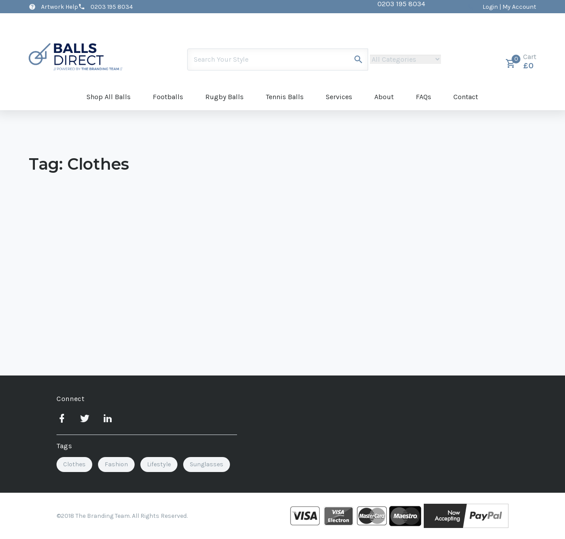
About (384, 97)
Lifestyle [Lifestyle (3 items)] (159, 464)
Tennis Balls (285, 97)
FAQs (423, 97)
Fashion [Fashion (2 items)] (116, 464)
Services (339, 97)
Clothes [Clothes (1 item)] (74, 464)
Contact (465, 97)
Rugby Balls (224, 97)
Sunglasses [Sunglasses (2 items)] (206, 464)
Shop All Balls (109, 97)
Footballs (168, 97)
